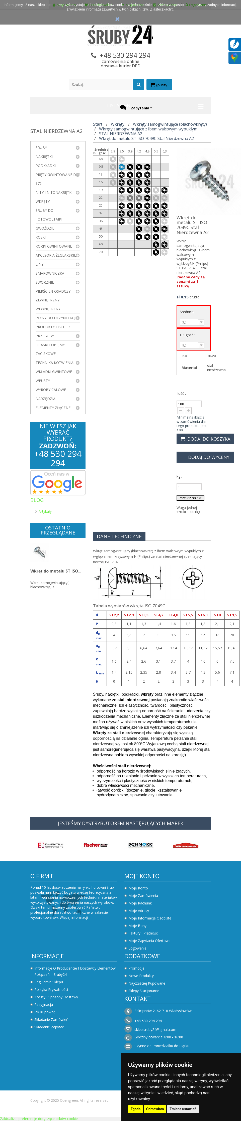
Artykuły (45, 511)
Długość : (188, 334)
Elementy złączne (53, 407)
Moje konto (141, 876)
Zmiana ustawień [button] (183, 1109)
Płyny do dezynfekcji (56, 317)
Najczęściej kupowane (146, 983)
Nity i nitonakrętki (54, 192)
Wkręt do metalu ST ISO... (55, 571)
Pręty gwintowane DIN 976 (58, 179)
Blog (37, 500)
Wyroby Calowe (51, 389)
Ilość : (181, 393)
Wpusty (43, 380)
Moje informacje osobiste (149, 918)
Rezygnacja (43, 1004)
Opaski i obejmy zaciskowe (50, 349)
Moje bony (137, 925)
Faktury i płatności (143, 933)
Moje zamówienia (143, 895)
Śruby (41, 147)
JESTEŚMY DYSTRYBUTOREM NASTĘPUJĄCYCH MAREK (120, 823)
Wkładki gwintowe (54, 371)
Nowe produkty (141, 975)
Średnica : (188, 311)
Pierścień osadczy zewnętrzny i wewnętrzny (53, 300)
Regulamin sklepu (48, 982)
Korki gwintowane (54, 246)
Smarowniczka (50, 273)
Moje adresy (138, 910)
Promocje (136, 968)
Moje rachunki (140, 903)
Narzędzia (45, 398)
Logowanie (137, 948)
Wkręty (43, 201)
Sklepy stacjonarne (143, 990)
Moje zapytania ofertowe (149, 940)
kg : (179, 476)
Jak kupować (44, 1012)
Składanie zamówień (51, 1019)
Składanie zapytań (49, 1027)
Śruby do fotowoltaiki (49, 215)
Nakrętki (44, 156)
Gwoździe (45, 228)
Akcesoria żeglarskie (56, 255)
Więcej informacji (74, 917)
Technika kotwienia (54, 362)
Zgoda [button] (136, 1109)
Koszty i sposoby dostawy (56, 997)
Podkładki (46, 165)
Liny (39, 264)
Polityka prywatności (51, 989)
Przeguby (45, 335)
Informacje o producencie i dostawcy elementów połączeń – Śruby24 (75, 971)
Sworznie (45, 282)
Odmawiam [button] (155, 1109)
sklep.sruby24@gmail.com (155, 1029)
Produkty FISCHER (53, 326)
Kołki (41, 237)
